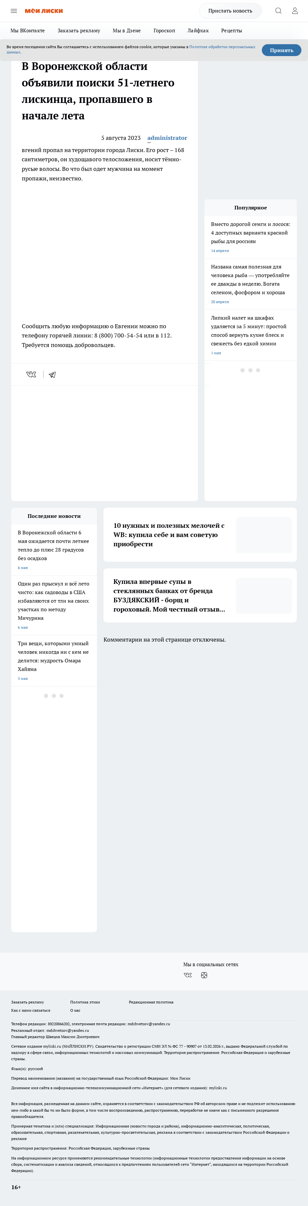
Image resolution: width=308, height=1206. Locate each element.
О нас (75, 1010)
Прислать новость (230, 10)
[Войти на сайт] (294, 10)
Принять (281, 50)
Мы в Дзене (127, 30)
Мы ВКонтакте (28, 30)
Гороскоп (164, 30)
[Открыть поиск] (278, 10)
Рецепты (231, 30)
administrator (167, 138)
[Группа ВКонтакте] (187, 975)
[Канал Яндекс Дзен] (204, 975)
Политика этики (85, 1002)
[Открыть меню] (14, 10)
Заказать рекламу (79, 30)
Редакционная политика (151, 1002)
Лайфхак (198, 30)
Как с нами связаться (30, 1010)
